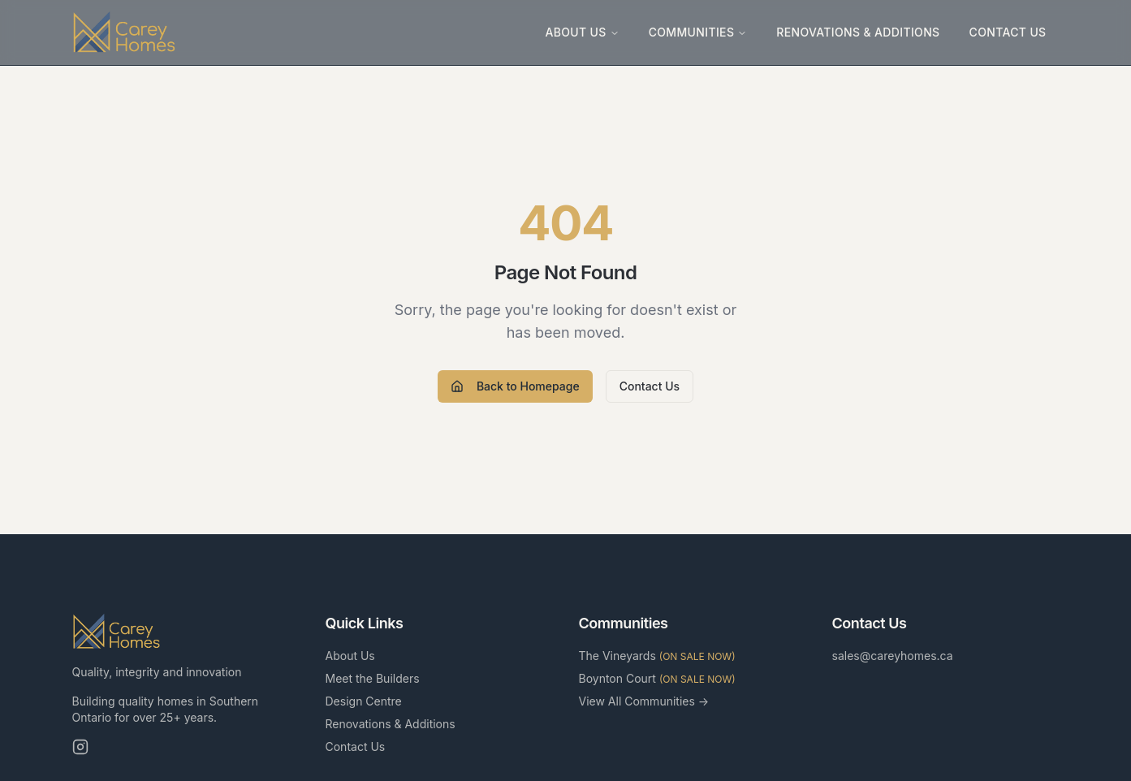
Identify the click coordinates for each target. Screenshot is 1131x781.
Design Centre (364, 701)
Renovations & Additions (857, 32)
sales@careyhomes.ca (892, 655)
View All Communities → (644, 701)
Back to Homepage (515, 386)
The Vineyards (657, 655)
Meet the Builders (373, 678)
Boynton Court (657, 678)
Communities (698, 32)
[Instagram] (80, 747)
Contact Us (1008, 32)
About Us (582, 32)
